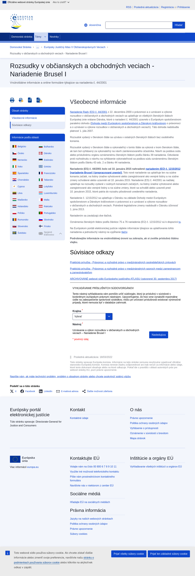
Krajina (77, 311)
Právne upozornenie (141, 418)
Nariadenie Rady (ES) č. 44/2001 (88, 112)
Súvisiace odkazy (21, 125)
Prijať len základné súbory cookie (168, 553)
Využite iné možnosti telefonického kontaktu (94, 471)
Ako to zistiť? (61, 2)
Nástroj (77, 324)
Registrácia (167, 7)
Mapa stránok (137, 438)
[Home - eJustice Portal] (21, 21)
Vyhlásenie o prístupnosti (144, 428)
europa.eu (33, 467)
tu (180, 222)
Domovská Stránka (20, 47)
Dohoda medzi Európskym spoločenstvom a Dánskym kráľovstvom (128, 123)
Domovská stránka (21, 36)
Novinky (54, 36)
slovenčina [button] (92, 25)
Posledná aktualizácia (146, 7)
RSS (128, 7)
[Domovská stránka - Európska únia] (22, 459)
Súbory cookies (78, 534)
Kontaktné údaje (79, 418)
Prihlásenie (183, 7)
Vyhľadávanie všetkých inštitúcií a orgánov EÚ (156, 466)
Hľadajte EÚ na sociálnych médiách (90, 502)
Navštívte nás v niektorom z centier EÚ (92, 485)
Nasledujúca (159, 334)
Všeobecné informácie (24, 118)
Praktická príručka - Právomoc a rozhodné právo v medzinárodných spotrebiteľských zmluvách (123, 262)
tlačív (124, 232)
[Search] (178, 25)
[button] (14, 391)
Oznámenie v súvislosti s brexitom (149, 433)
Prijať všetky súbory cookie (129, 553)
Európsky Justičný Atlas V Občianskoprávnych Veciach (74, 47)
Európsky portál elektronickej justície (30, 412)
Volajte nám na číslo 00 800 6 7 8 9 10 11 (93, 466)
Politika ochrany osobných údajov (149, 423)
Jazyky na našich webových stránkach (91, 518)
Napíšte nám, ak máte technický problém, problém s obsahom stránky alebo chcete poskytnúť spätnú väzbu (70, 376)
